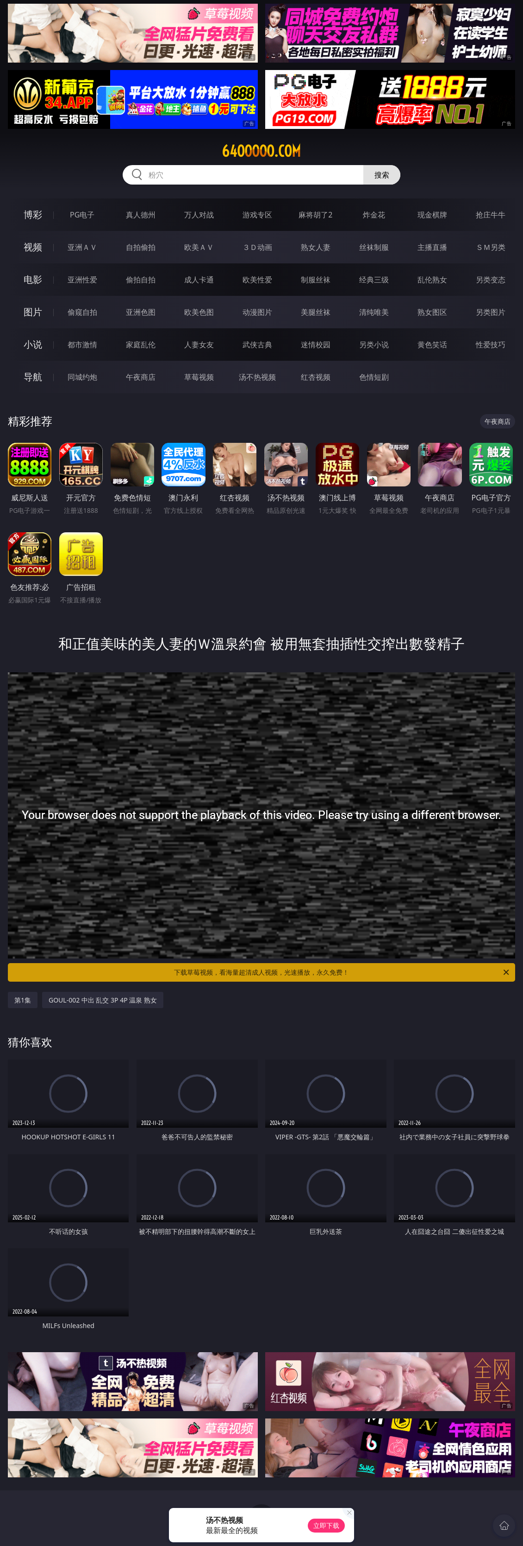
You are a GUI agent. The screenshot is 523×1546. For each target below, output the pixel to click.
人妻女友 (199, 344)
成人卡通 (199, 280)
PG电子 (82, 215)
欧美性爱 (257, 280)
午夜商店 (141, 377)
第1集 (22, 1000)
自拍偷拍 (141, 247)
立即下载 (326, 1525)
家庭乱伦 (141, 344)
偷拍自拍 (141, 280)
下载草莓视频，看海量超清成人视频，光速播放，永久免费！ (342, 972)
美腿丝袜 (315, 312)
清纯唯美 (374, 312)
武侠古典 (257, 344)
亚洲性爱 (82, 280)
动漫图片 (257, 312)
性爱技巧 (490, 344)
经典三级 (374, 280)
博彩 (33, 214)
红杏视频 (315, 377)
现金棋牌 (432, 215)
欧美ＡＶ (199, 247)
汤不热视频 (257, 377)
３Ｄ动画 (257, 247)
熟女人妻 (315, 247)
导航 (33, 377)
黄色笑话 (432, 344)
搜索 (381, 175)
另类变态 (490, 280)
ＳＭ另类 (490, 247)
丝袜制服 (374, 247)
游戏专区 (257, 215)
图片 (33, 312)
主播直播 (432, 247)
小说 (33, 344)
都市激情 (82, 344)
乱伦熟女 (432, 280)
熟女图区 (432, 312)
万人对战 (199, 215)
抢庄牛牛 (490, 215)
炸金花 (374, 215)
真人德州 (141, 215)
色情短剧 (374, 377)
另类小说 (374, 344)
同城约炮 (82, 377)
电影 (33, 279)
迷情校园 (315, 344)
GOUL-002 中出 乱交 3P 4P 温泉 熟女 (103, 1000)
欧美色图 (199, 312)
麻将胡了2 (315, 215)
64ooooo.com (261, 151)
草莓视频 (199, 377)
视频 (33, 247)
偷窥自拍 (82, 312)
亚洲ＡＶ (82, 247)
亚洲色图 (141, 312)
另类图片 (490, 312)
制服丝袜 (315, 280)
